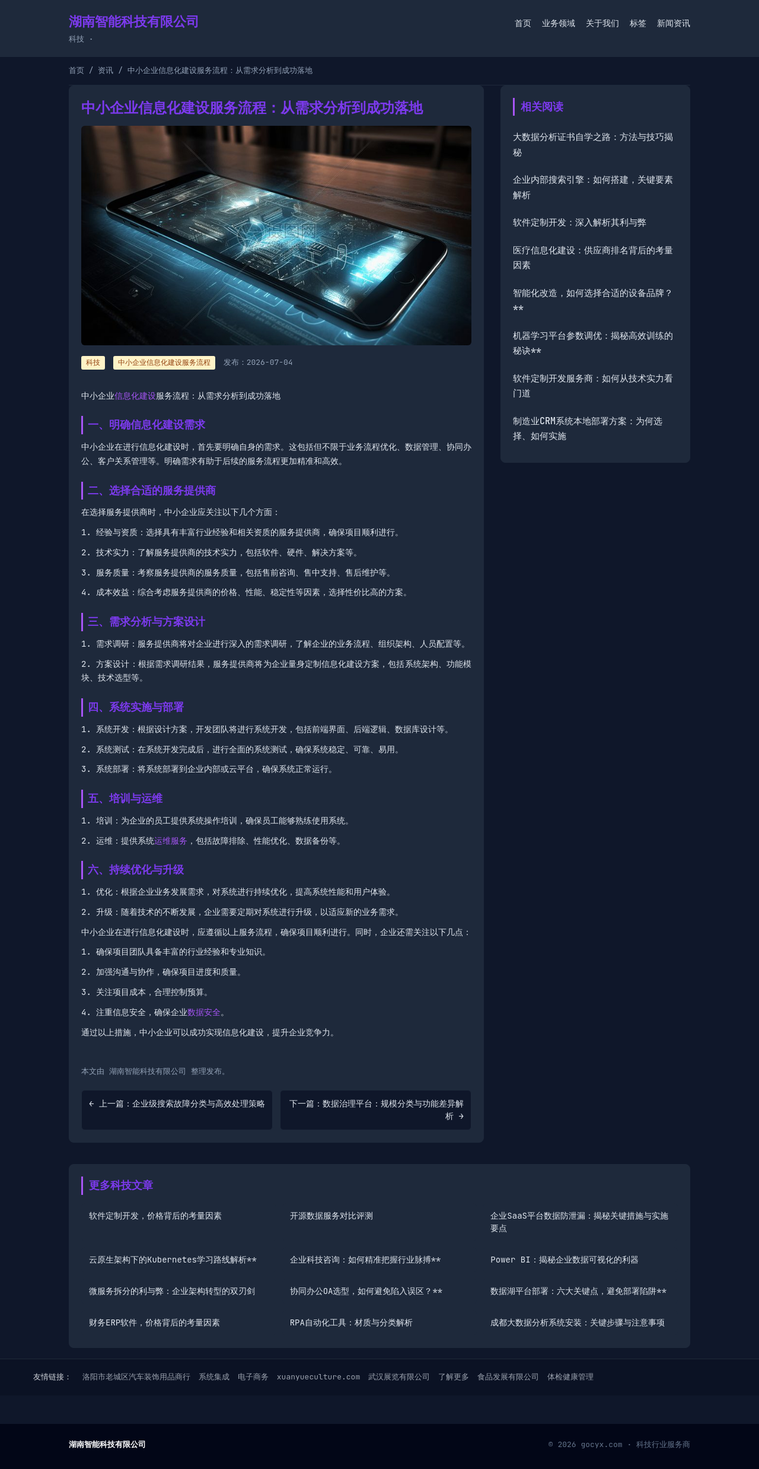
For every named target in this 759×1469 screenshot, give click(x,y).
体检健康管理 (570, 1377)
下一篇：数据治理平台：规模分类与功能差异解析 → (376, 1109)
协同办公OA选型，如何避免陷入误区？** (366, 1291)
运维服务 (170, 840)
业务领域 (558, 23)
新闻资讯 (673, 23)
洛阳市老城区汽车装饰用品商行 (136, 1377)
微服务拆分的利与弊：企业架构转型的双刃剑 (172, 1291)
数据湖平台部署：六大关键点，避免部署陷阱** (578, 1291)
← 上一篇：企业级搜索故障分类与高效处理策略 (177, 1103)
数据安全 (204, 1012)
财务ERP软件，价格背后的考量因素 (154, 1322)
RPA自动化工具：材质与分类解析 (351, 1322)
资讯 (105, 70)
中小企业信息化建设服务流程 (164, 362)
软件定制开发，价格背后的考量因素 (155, 1215)
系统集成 (214, 1377)
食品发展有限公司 (508, 1377)
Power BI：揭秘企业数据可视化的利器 (564, 1259)
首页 (523, 23)
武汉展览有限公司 (399, 1377)
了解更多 (453, 1377)
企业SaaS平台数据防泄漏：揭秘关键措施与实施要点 (579, 1221)
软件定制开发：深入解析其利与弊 (579, 222)
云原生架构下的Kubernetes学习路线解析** (173, 1259)
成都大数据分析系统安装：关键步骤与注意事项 (577, 1322)
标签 (638, 23)
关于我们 (602, 23)
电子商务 (253, 1377)
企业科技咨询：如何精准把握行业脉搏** (365, 1259)
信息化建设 (135, 395)
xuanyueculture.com (318, 1377)
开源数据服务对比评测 (331, 1215)
